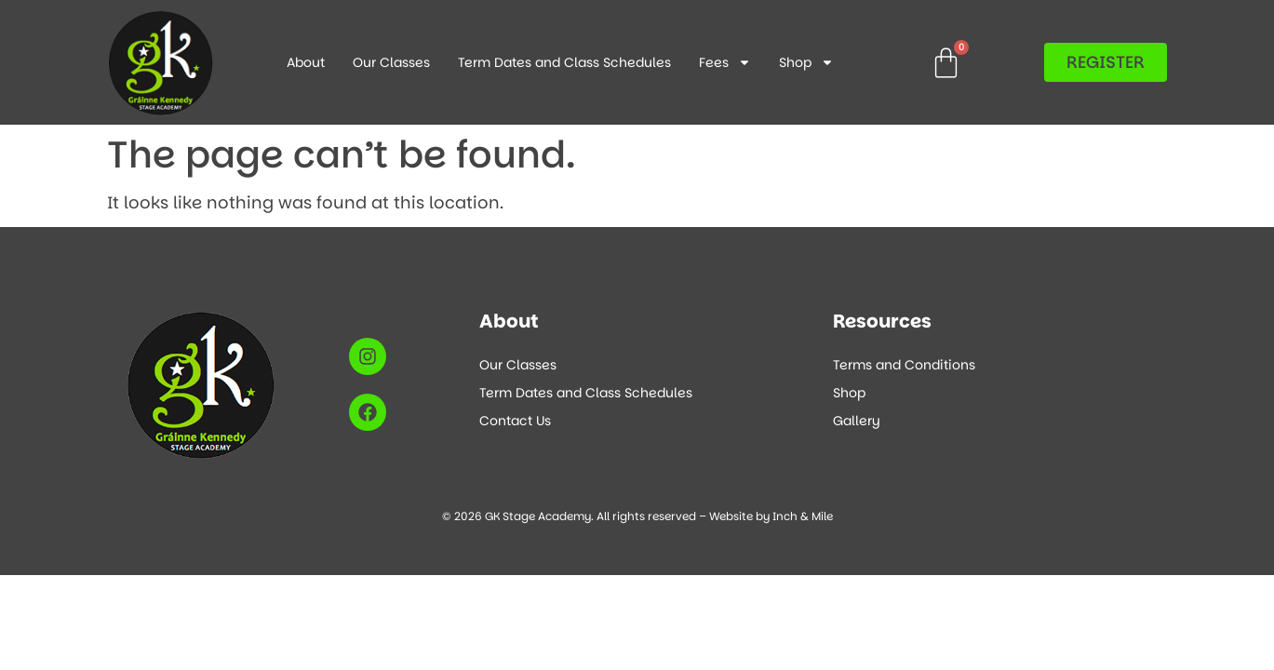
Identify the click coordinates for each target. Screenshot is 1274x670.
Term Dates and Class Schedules (564, 62)
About (306, 62)
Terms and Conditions (904, 364)
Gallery (856, 420)
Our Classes (391, 62)
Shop (806, 62)
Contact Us (515, 420)
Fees (725, 62)
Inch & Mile (802, 516)
